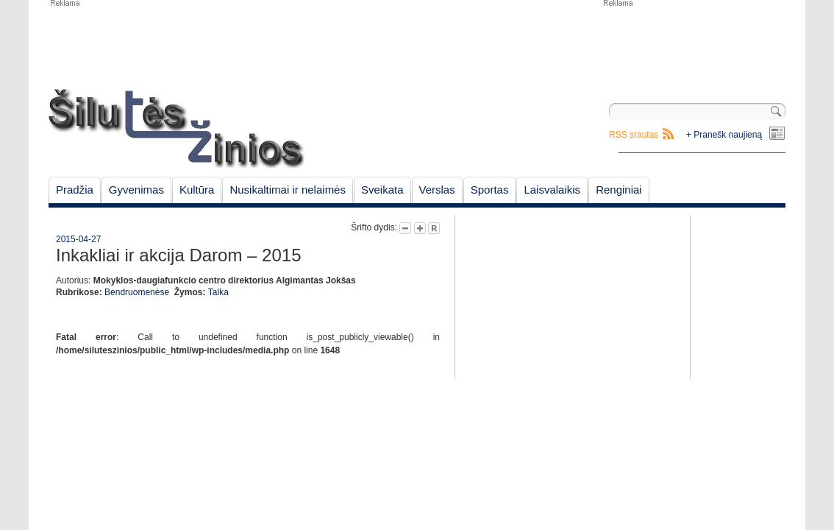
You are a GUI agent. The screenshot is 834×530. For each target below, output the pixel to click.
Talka (218, 292)
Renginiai (619, 189)
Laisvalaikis (552, 189)
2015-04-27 (78, 239)
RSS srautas (633, 135)
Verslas (437, 189)
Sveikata (382, 189)
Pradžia (74, 189)
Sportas (490, 189)
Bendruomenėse (136, 292)
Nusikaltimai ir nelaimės (287, 189)
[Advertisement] (693, 44)
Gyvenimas (136, 189)
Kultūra (197, 189)
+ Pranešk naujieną (724, 135)
